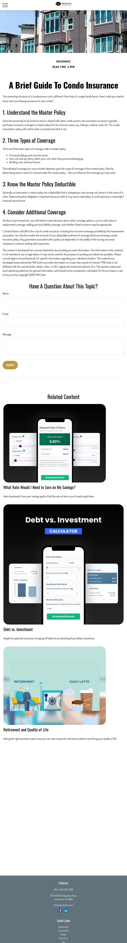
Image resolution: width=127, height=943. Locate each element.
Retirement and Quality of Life (25, 729)
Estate (63, 934)
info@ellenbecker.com (64, 905)
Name (6, 293)
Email (5, 314)
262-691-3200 (66, 889)
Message (7, 334)
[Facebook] (60, 910)
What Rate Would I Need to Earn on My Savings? (39, 487)
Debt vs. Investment (18, 629)
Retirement (63, 926)
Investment (63, 930)
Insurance (63, 938)
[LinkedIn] (66, 910)
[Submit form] (10, 365)
